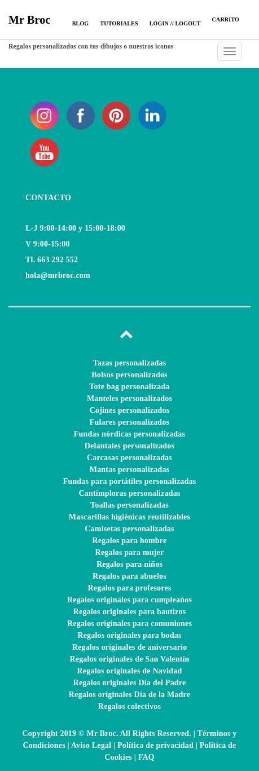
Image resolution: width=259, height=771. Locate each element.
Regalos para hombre (130, 540)
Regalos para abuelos (129, 576)
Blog (80, 23)
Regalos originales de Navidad (129, 671)
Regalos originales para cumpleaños (129, 600)
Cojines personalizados (130, 410)
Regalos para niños (129, 564)
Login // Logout (175, 23)
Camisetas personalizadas (129, 529)
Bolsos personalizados (129, 375)
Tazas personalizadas (129, 363)
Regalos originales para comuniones (129, 623)
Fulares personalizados (129, 422)
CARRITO (225, 19)
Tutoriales (119, 23)
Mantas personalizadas (130, 469)
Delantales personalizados (129, 446)
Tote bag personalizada (129, 386)
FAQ (146, 757)
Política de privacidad (155, 745)
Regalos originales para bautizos (129, 611)
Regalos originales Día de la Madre (129, 694)
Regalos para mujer (129, 552)
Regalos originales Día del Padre (129, 683)
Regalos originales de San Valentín (129, 659)
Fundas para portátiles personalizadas (129, 481)
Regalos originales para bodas (129, 635)
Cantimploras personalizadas (129, 493)
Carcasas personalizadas (129, 457)
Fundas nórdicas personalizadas (129, 434)
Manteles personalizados (129, 398)
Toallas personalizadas (129, 505)
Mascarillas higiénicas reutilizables (129, 517)
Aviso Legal (91, 745)
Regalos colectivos (129, 706)
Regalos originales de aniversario (129, 647)
